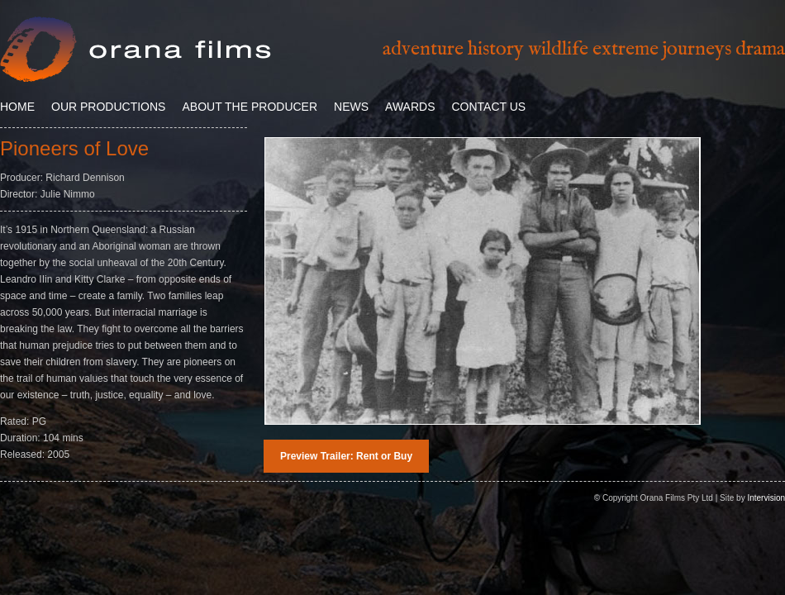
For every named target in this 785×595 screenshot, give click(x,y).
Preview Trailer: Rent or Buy (346, 456)
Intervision (766, 497)
